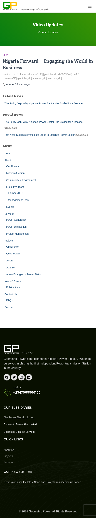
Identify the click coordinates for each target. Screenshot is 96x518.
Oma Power (12, 246)
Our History (12, 166)
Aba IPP (10, 267)
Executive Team (15, 186)
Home (7, 153)
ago (22, 84)
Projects (9, 240)
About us (9, 160)
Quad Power (13, 253)
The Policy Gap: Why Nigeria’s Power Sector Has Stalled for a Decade (43, 103)
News (6, 55)
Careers (8, 307)
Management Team (18, 200)
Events (10, 206)
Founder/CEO (15, 193)
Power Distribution (16, 226)
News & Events (12, 281)
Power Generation (16, 219)
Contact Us (10, 294)
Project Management (17, 233)
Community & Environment (21, 180)
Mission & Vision (15, 173)
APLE (9, 260)
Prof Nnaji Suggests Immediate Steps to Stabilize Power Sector (39, 134)
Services (9, 213)
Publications (13, 287)
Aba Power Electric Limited (19, 417)
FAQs (9, 300)
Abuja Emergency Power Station (24, 274)
